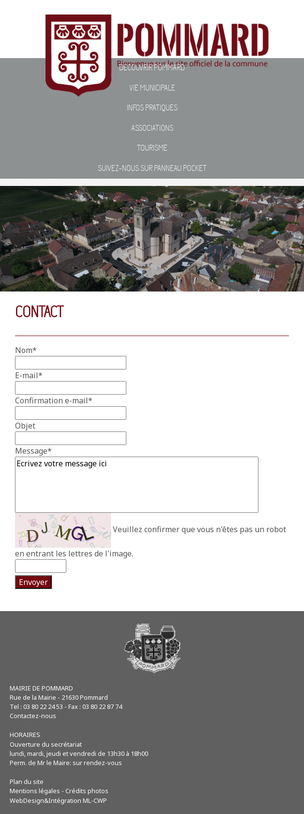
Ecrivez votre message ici (136, 485)
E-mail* (29, 375)
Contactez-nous (33, 715)
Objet (25, 425)
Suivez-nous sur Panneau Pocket (152, 168)
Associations (152, 128)
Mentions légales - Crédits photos (59, 790)
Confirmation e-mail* (53, 400)
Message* (33, 450)
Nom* (26, 350)
